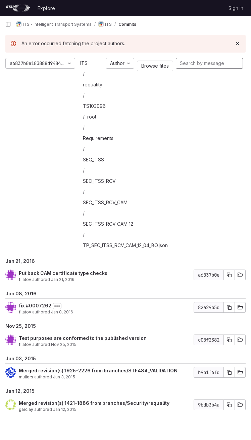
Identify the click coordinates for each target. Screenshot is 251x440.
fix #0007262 (35, 305)
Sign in (236, 8)
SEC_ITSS (93, 159)
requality (92, 84)
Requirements (98, 138)
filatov (25, 279)
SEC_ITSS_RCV (99, 181)
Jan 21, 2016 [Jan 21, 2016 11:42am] (62, 279)
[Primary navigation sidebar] (8, 24)
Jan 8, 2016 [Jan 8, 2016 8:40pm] (62, 311)
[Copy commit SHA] (229, 275)
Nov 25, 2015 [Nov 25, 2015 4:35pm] (64, 344)
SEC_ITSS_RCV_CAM (105, 202)
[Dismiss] (238, 44)
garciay (26, 409)
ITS (84, 63)
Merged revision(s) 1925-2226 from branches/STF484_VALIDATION (98, 370)
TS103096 (94, 106)
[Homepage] (18, 8)
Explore (46, 8)
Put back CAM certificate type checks (63, 273)
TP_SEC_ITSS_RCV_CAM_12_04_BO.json (125, 245)
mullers (26, 376)
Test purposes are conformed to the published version (83, 338)
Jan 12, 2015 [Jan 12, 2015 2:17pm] (65, 409)
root (91, 117)
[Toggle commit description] (57, 306)
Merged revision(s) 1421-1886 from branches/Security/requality (94, 403)
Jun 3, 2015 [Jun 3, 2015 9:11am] (64, 376)
